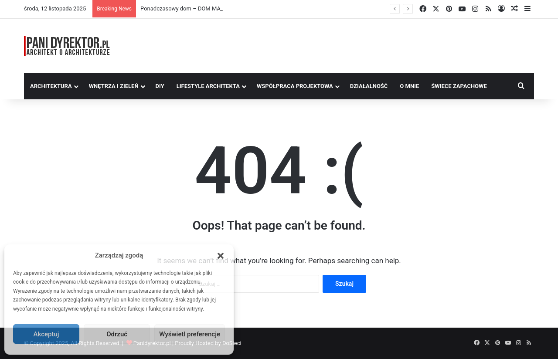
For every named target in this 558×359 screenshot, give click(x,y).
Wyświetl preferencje (189, 334)
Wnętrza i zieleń (114, 86)
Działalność (369, 86)
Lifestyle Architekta (208, 86)
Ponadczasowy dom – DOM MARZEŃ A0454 (196, 8)
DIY (160, 86)
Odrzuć (116, 334)
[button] (220, 255)
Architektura (51, 86)
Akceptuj (46, 334)
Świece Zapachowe (459, 86)
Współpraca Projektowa (295, 86)
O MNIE (409, 86)
